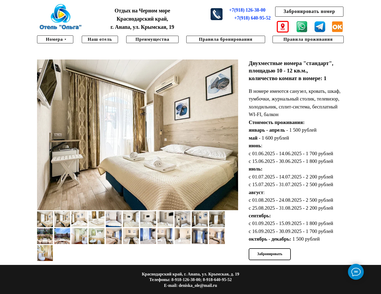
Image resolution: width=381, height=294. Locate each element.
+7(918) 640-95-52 (252, 18)
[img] (60, 17)
